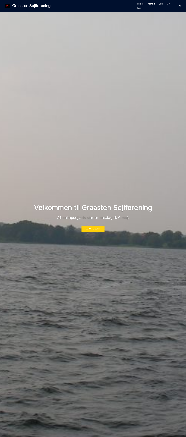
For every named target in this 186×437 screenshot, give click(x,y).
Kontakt (151, 4)
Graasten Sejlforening (31, 5)
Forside (140, 4)
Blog (161, 4)
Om (168, 4)
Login (139, 8)
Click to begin (93, 229)
